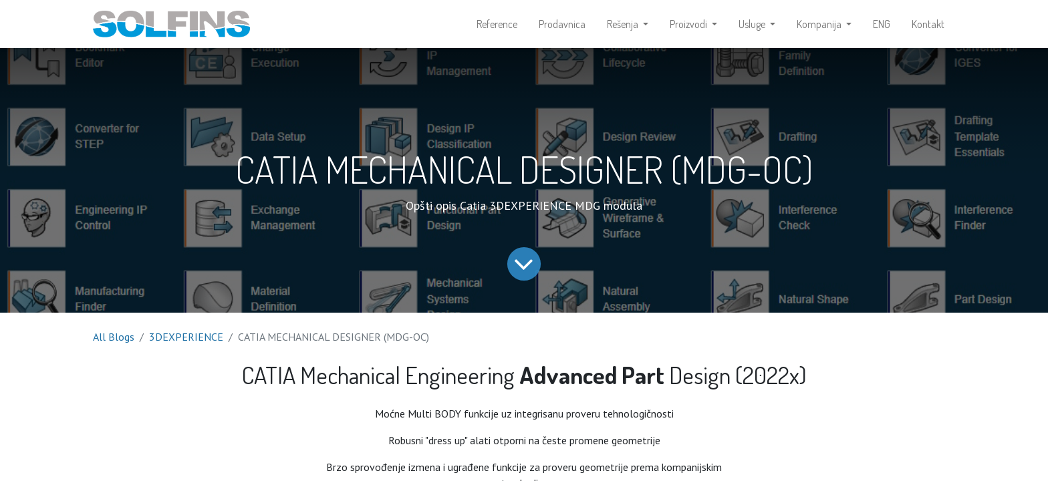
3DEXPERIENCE (186, 336)
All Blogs (113, 336)
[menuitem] (497, 24)
